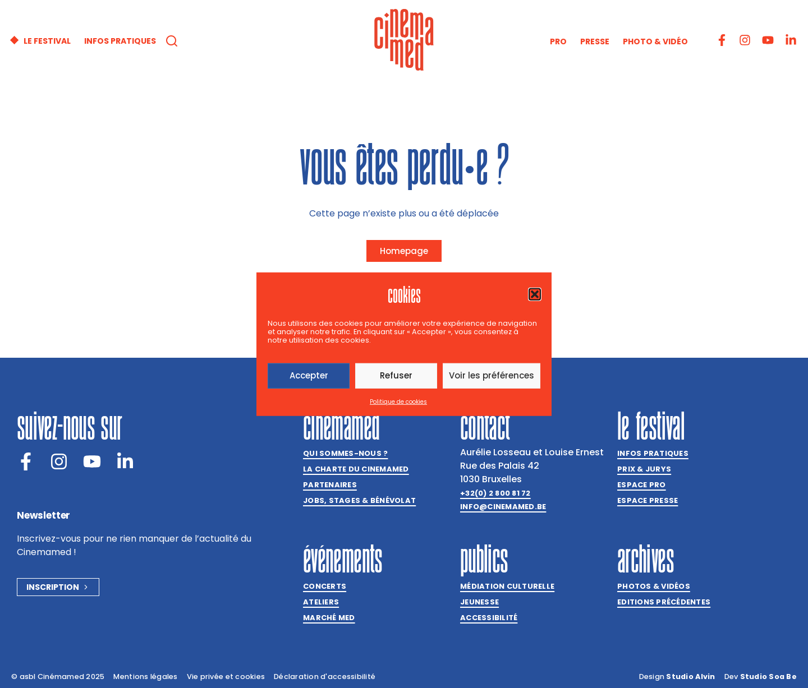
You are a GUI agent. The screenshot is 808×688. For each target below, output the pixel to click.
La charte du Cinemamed (356, 469)
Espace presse (647, 500)
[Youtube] (92, 461)
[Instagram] (59, 461)
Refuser (396, 375)
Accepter (309, 375)
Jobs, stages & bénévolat (359, 500)
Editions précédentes (663, 602)
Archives (645, 558)
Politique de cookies (398, 402)
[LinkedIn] (125, 461)
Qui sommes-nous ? (345, 453)
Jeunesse (479, 602)
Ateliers (321, 602)
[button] (534, 293)
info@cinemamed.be (503, 506)
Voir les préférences (491, 375)
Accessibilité (488, 617)
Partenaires (330, 484)
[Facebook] (26, 461)
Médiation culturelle (507, 586)
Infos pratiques (652, 453)
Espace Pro (641, 484)
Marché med (329, 617)
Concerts (324, 586)
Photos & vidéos (653, 586)
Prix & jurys (644, 469)
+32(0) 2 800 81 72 (495, 493)
